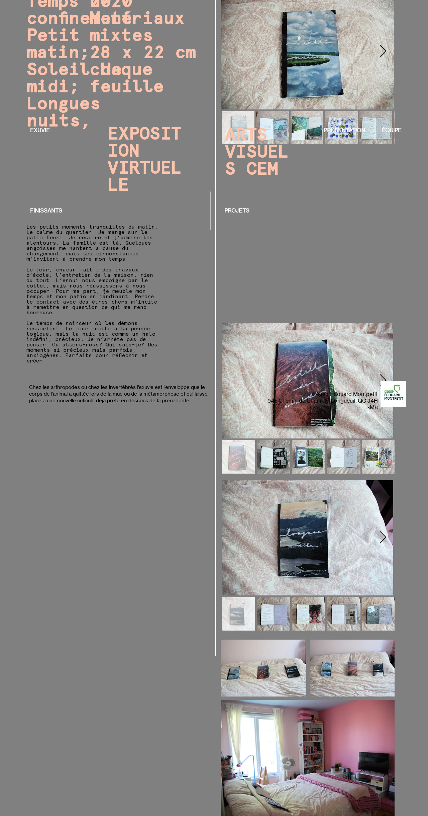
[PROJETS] (237, 211)
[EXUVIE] (40, 130)
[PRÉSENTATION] (346, 130)
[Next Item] (383, 51)
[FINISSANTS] (46, 211)
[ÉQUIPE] (392, 130)
